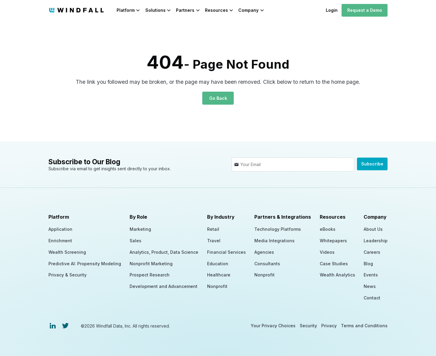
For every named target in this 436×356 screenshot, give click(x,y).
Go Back (218, 98)
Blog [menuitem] (368, 263)
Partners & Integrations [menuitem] (282, 217)
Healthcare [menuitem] (218, 274)
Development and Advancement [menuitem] (163, 286)
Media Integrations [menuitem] (274, 240)
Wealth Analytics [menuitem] (337, 274)
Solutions (155, 10)
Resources (216, 10)
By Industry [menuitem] (220, 217)
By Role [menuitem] (138, 217)
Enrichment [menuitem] (60, 240)
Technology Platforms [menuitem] (277, 229)
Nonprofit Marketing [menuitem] (151, 263)
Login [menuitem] (332, 10)
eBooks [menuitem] (327, 229)
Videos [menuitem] (327, 252)
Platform (126, 10)
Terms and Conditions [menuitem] (364, 325)
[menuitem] (52, 326)
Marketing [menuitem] (140, 229)
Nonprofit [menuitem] (217, 286)
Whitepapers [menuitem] (333, 240)
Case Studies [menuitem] (334, 263)
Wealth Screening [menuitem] (67, 252)
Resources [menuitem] (332, 217)
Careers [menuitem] (372, 252)
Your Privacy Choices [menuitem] (273, 325)
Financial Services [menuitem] (226, 252)
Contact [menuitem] (372, 297)
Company (248, 10)
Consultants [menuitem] (267, 263)
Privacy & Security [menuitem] (67, 274)
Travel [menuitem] (213, 240)
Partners (185, 10)
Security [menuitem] (308, 325)
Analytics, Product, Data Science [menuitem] (164, 252)
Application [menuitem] (60, 229)
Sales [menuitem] (135, 240)
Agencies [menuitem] (264, 252)
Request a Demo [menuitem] (364, 10)
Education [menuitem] (217, 263)
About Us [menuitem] (373, 229)
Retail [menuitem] (213, 229)
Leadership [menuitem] (376, 240)
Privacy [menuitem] (329, 325)
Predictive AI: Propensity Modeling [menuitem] (84, 263)
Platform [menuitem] (58, 217)
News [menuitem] (370, 286)
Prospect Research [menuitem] (150, 274)
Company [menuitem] (375, 217)
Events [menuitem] (371, 274)
